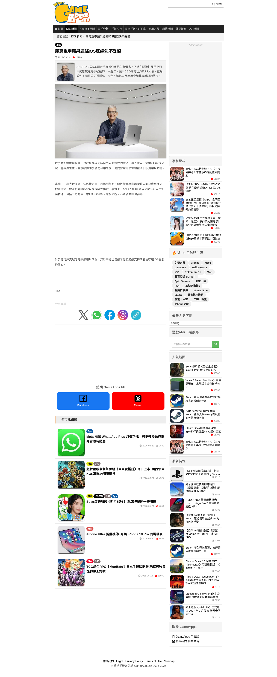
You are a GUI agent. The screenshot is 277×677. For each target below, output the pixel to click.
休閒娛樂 (181, 28)
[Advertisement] (110, 224)
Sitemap (169, 661)
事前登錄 (103, 28)
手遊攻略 (116, 28)
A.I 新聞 (194, 28)
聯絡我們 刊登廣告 (185, 641)
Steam (195, 262)
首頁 (59, 28)
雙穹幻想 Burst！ (185, 276)
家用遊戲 (154, 28)
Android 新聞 (87, 28)
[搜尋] (189, 4)
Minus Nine (200, 290)
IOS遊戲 (99, 496)
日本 (90, 561)
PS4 (177, 285)
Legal (119, 661)
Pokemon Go (193, 271)
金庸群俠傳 (181, 290)
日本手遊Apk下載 (135, 28)
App (90, 431)
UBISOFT (181, 267)
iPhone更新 (182, 303)
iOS (177, 271)
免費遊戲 (180, 262)
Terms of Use (153, 661)
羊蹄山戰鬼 (200, 299)
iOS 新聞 (71, 28)
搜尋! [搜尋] (217, 4)
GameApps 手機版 (185, 636)
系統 (58, 45)
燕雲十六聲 (181, 299)
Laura (178, 294)
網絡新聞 (167, 28)
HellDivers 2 (199, 267)
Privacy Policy (134, 661)
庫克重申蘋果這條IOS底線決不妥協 (108, 36)
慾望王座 (200, 281)
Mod (209, 271)
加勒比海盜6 (192, 285)
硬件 (90, 529)
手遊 (97, 464)
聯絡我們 (108, 661)
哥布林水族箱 (195, 294)
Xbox (207, 262)
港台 (90, 464)
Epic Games (182, 281)
